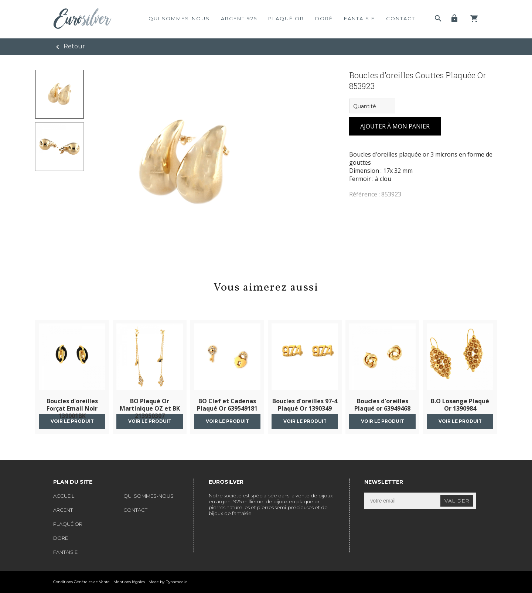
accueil (63, 496)
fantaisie (359, 18)
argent (63, 510)
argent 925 (239, 18)
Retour (69, 46)
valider (456, 500)
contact (400, 18)
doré (324, 18)
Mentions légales (129, 581)
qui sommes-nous (179, 18)
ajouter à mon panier (395, 126)
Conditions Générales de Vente (81, 581)
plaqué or (286, 18)
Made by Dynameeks (168, 581)
